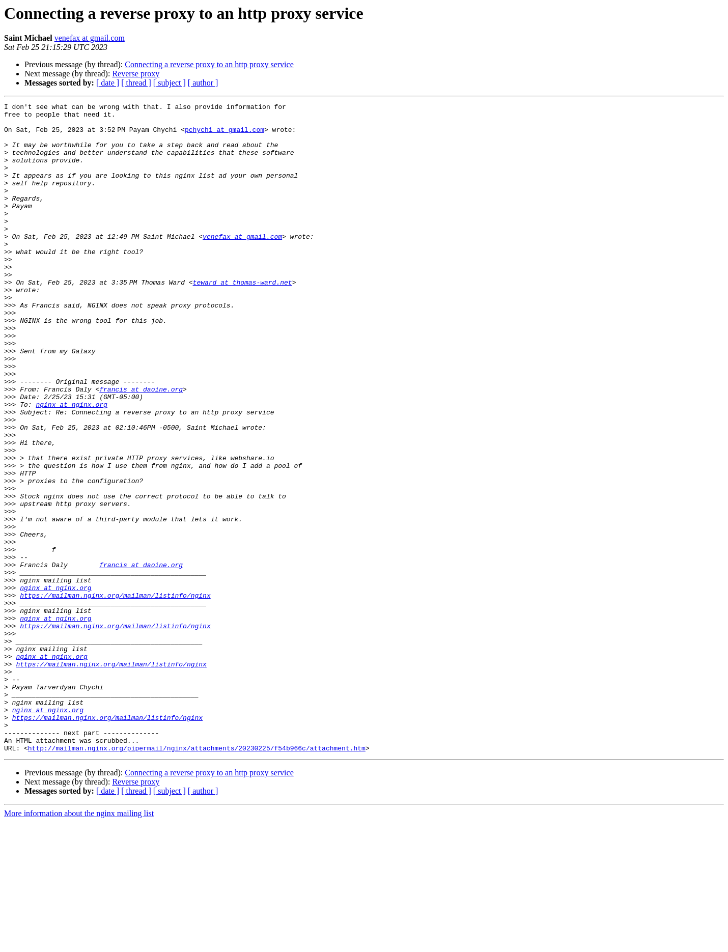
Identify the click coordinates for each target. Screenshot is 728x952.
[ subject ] (169, 82)
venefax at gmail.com (89, 38)
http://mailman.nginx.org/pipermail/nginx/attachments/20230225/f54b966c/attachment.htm (197, 877)
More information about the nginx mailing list (79, 943)
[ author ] (203, 82)
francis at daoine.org (141, 447)
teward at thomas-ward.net (244, 318)
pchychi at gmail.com (226, 135)
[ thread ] (136, 82)
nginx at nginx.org (71, 465)
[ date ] (107, 82)
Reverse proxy (135, 73)
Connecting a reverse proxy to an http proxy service (209, 64)
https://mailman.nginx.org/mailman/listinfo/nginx (115, 694)
